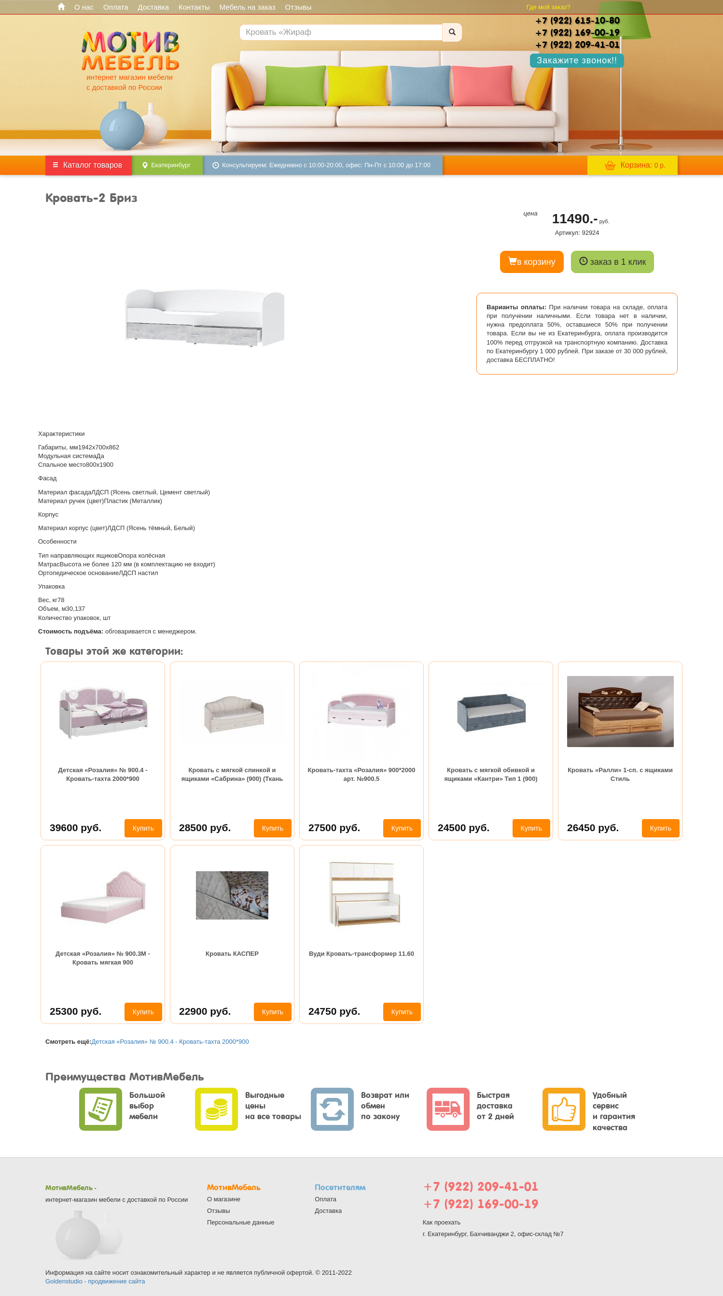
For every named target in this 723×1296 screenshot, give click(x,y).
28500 (205, 827)
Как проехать (442, 1222)
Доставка (153, 7)
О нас (84, 7)
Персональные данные (241, 1222)
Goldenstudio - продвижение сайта (95, 1281)
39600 (75, 827)
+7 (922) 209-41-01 (481, 1187)
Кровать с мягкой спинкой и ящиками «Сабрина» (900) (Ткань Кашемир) (232, 775)
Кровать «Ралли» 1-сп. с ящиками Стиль (620, 774)
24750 (334, 1011)
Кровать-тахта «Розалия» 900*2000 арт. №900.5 (362, 774)
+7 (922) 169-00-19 (481, 1204)
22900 (205, 1011)
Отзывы (298, 7)
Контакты (194, 7)
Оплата (115, 7)
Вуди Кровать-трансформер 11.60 (361, 953)
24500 (463, 827)
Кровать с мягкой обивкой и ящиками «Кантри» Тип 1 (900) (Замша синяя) (490, 775)
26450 (593, 827)
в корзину (532, 262)
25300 (75, 1011)
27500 (334, 827)
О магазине (223, 1199)
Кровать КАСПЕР (232, 953)
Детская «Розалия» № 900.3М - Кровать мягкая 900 (103, 958)
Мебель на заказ (248, 7)
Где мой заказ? (548, 7)
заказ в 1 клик (612, 262)
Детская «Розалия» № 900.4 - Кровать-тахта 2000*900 (103, 774)
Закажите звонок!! (577, 60)
